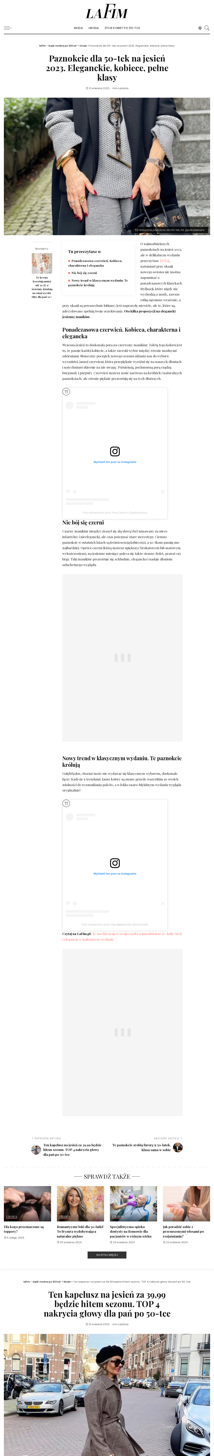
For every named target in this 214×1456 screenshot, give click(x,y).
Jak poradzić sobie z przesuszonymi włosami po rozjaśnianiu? (183, 1231)
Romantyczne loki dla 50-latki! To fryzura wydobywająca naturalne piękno (80, 1231)
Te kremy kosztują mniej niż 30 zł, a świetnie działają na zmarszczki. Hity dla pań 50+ (42, 287)
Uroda (11, 1217)
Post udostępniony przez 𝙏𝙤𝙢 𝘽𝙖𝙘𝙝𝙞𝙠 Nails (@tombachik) (115, 924)
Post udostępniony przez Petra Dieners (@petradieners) (115, 512)
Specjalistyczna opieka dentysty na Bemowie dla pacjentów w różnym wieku (130, 1231)
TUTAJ (164, 260)
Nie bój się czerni (84, 273)
